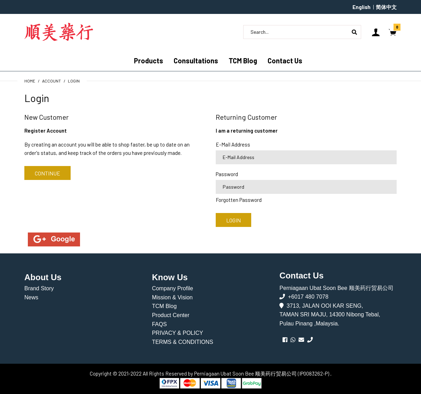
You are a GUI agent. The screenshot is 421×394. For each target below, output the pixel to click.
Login (74, 80)
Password (227, 174)
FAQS (159, 324)
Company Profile (172, 288)
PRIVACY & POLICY (177, 333)
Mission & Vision (172, 297)
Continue (47, 173)
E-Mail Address (233, 144)
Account (51, 80)
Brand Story (39, 288)
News (31, 297)
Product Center (171, 315)
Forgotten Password (239, 200)
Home (29, 80)
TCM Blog (164, 306)
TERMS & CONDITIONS (182, 342)
